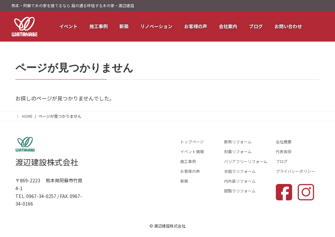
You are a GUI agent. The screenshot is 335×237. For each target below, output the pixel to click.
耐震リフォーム (238, 151)
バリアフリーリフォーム (245, 161)
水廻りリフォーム (240, 171)
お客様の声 (190, 171)
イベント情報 (192, 151)
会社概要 (283, 141)
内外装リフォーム (240, 181)
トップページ (192, 141)
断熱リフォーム (238, 141)
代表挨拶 (283, 151)
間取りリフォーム (240, 190)
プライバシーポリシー (295, 171)
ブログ (282, 161)
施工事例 (188, 161)
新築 (184, 181)
